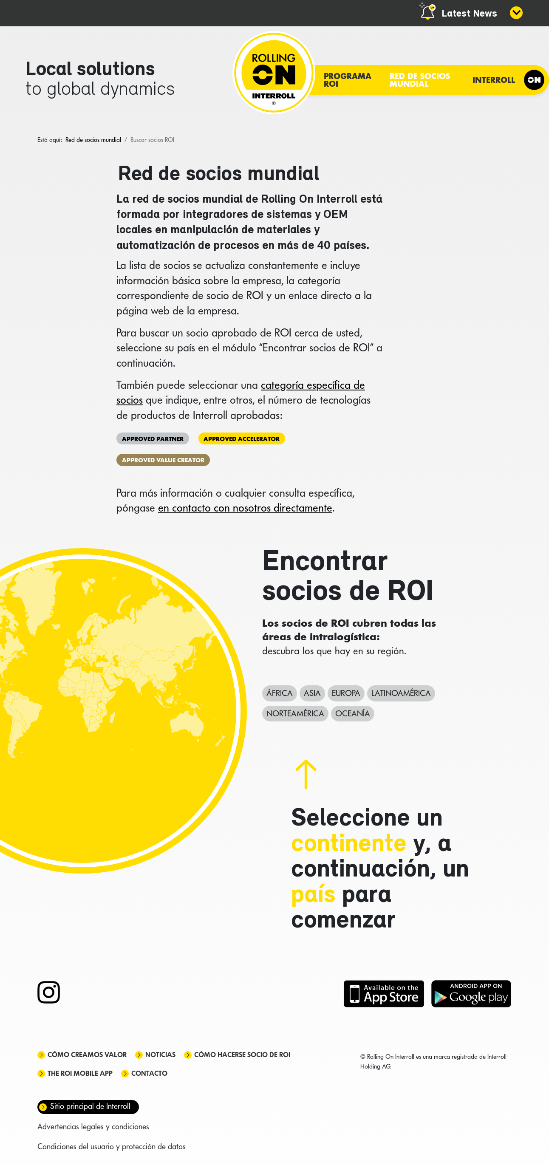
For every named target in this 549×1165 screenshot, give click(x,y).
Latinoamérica (401, 692)
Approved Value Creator (163, 460)
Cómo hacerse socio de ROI (242, 1054)
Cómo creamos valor (87, 1054)
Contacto (149, 1073)
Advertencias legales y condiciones (93, 1126)
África (279, 692)
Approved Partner (153, 438)
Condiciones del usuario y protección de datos (111, 1146)
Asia (312, 692)
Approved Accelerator (242, 438)
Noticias (160, 1054)
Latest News (469, 14)
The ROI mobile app (80, 1073)
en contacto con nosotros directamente (245, 507)
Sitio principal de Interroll (90, 1106)
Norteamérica (295, 713)
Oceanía (352, 713)
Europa (346, 692)
